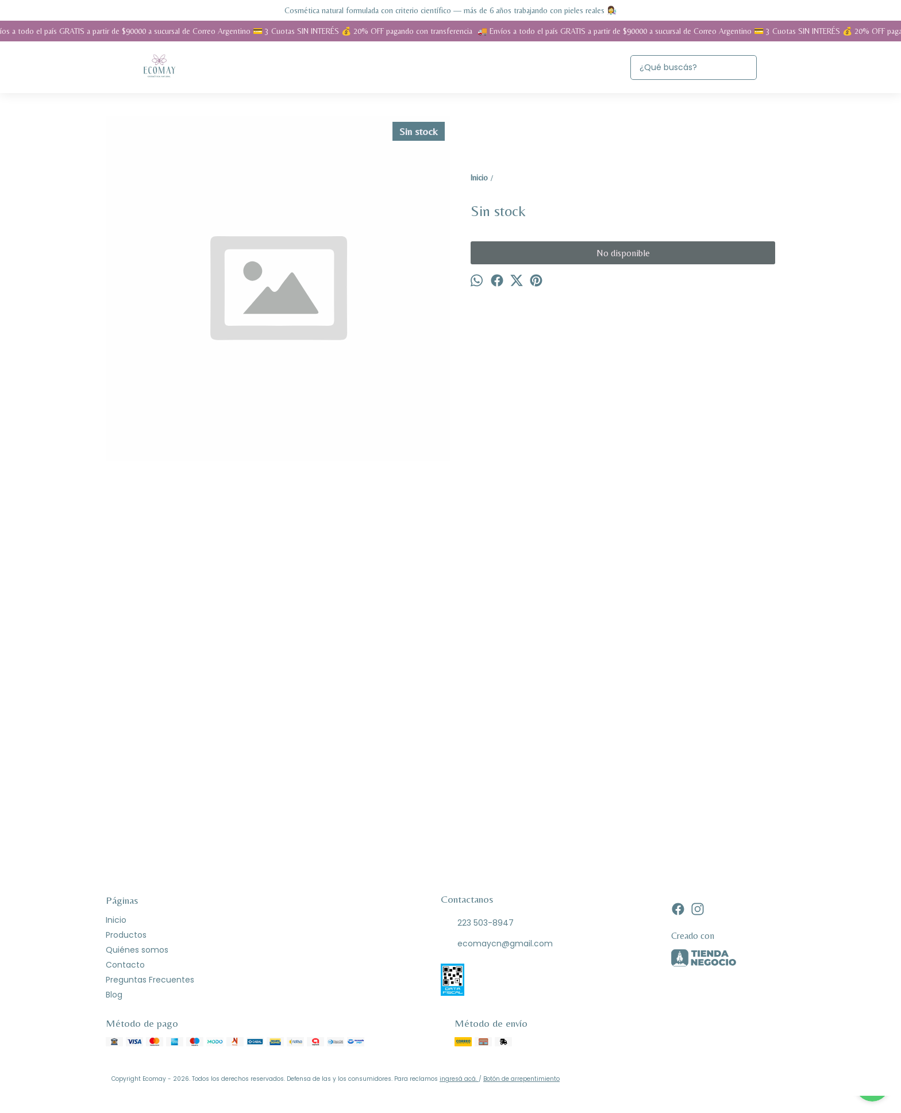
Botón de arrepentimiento (521, 1079)
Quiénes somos (137, 950)
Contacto (125, 964)
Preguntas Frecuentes (150, 979)
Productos (126, 935)
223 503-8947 (477, 923)
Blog (114, 994)
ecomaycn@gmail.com (497, 944)
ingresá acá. (459, 1079)
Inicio (116, 920)
